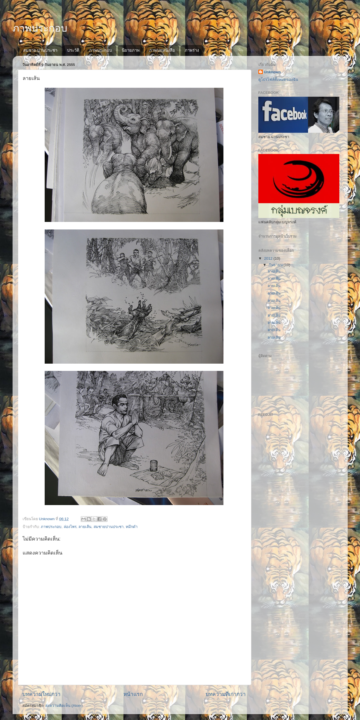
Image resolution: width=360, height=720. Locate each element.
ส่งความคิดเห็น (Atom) (64, 706)
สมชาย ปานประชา (40, 50)
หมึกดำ (132, 527)
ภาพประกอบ (40, 28)
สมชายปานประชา (109, 527)
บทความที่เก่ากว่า (226, 694)
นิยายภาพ (131, 50)
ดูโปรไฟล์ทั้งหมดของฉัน (278, 79)
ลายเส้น (84, 527)
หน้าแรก (133, 694)
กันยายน (276, 265)
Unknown (272, 72)
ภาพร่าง (192, 50)
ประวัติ (73, 50)
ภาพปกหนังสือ (162, 50)
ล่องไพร (70, 527)
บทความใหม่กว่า (41, 694)
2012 (268, 258)
